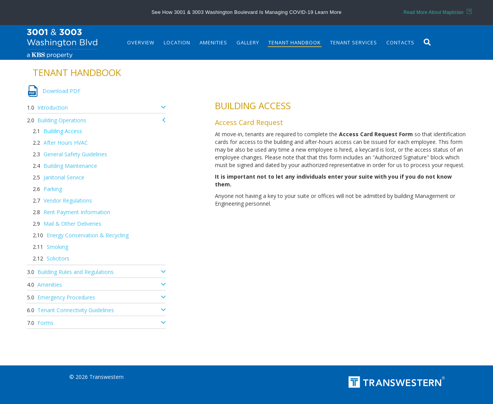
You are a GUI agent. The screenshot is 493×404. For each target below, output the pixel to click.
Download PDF (61, 91)
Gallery (247, 42)
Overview (140, 42)
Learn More (328, 12)
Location (177, 42)
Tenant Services (353, 42)
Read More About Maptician (438, 12)
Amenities (213, 42)
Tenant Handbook (294, 42)
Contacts (400, 42)
